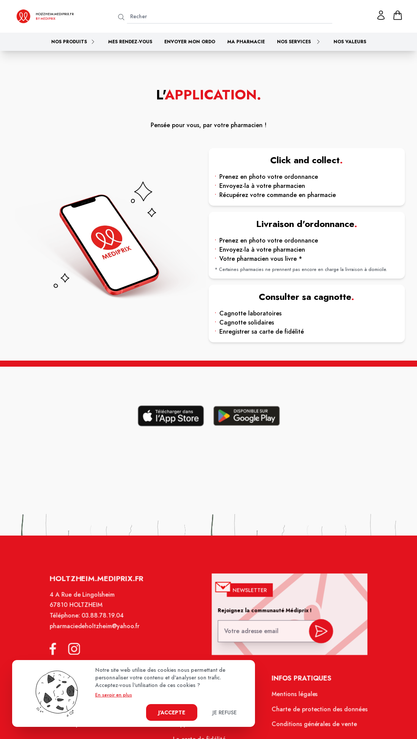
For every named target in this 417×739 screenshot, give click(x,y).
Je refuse (224, 712)
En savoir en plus (113, 695)
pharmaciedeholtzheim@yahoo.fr (99, 633)
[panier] (397, 15)
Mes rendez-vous (130, 41)
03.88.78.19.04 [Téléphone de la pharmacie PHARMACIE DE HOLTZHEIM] (107, 623)
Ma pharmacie (246, 41)
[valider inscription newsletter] (316, 636)
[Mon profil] (381, 15)
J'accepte (171, 712)
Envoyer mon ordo (189, 41)
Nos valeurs (350, 41)
